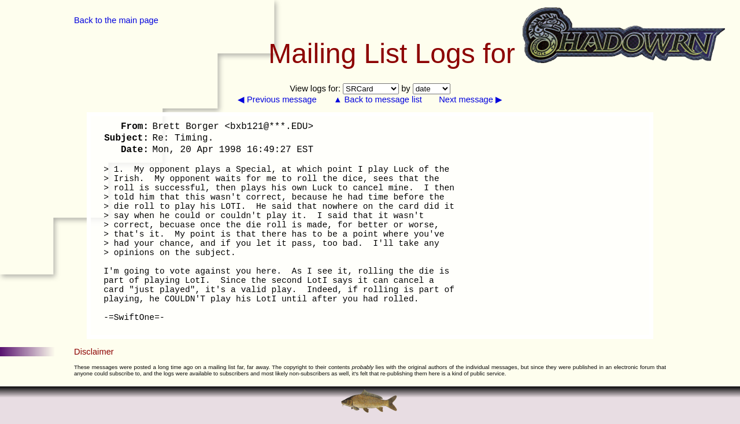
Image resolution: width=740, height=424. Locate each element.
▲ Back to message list (378, 99)
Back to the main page (116, 20)
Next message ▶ (470, 99)
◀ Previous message (277, 99)
